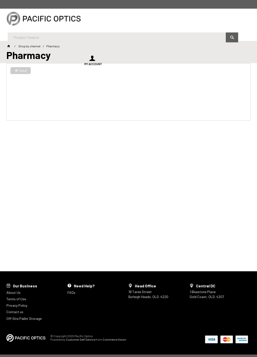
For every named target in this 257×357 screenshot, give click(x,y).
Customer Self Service (80, 339)
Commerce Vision (114, 339)
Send (23, 70)
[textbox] (115, 20)
